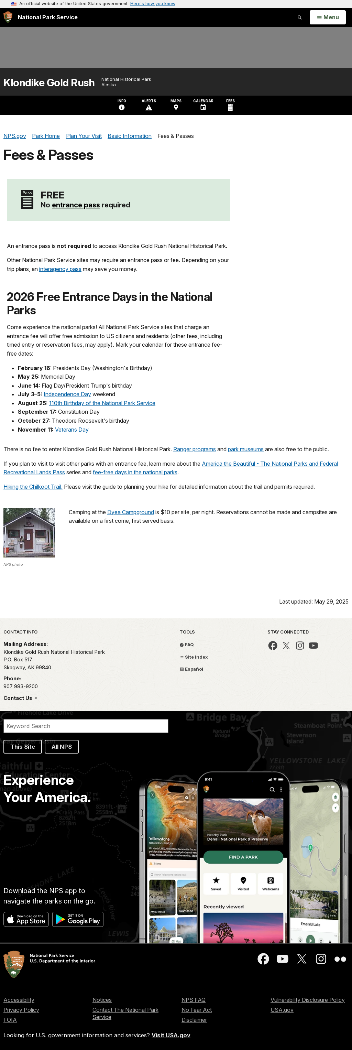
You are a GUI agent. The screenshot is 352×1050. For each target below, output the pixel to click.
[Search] (85, 726)
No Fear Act (197, 1009)
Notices (102, 999)
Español (191, 669)
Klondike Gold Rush (49, 82)
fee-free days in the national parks (135, 472)
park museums (246, 449)
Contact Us (18, 698)
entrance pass (76, 205)
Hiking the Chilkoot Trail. (33, 486)
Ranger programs (194, 449)
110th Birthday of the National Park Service (102, 403)
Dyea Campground (130, 512)
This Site (22, 746)
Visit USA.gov (171, 1035)
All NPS (62, 746)
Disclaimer (194, 1019)
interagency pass (60, 269)
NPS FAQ (194, 999)
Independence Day (67, 394)
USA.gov (282, 1009)
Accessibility (18, 999)
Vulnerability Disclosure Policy (308, 999)
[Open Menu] (328, 17)
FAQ (186, 644)
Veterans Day (72, 429)
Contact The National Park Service (125, 1013)
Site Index (193, 657)
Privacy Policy (21, 1009)
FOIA (10, 1019)
